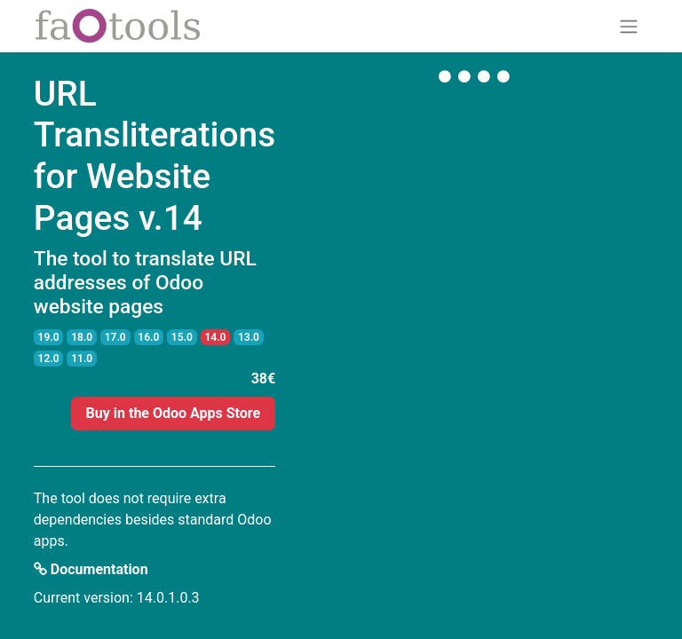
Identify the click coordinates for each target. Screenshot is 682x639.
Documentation (91, 569)
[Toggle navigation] (628, 26)
